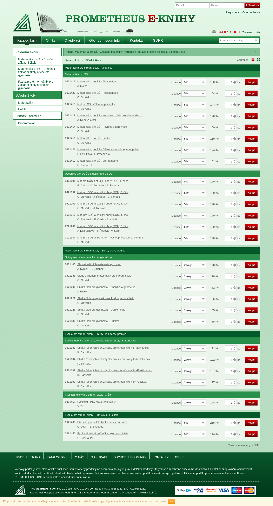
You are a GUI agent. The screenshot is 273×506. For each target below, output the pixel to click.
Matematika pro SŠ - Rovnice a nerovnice (102, 126)
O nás (50, 40)
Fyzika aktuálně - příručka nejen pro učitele (102, 433)
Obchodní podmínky (105, 40)
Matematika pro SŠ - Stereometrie (97, 160)
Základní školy (26, 52)
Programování (27, 123)
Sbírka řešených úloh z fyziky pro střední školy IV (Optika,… (112, 381)
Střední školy (25, 95)
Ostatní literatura (28, 116)
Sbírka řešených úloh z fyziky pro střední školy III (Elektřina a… (114, 370)
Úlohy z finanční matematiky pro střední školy (104, 275)
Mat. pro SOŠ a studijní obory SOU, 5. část (102, 226)
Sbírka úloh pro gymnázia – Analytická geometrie (106, 287)
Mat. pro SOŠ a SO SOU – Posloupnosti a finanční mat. (110, 237)
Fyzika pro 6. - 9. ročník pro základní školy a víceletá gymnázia (35, 85)
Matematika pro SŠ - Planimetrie (96, 81)
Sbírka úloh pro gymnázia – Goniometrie (101, 309)
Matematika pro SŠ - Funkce (94, 138)
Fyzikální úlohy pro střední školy (96, 401)
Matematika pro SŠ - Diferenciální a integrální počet (108, 149)
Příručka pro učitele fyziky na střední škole (102, 422)
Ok (171, 501)
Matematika (25, 102)
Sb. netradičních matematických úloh (99, 264)
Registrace (232, 12)
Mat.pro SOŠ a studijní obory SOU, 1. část (102, 180)
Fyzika (22, 108)
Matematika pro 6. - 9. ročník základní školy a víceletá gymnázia (36, 72)
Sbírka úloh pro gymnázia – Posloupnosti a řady (105, 298)
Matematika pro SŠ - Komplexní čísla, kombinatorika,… (110, 115)
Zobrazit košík (251, 32)
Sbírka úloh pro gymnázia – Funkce (98, 321)
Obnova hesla (251, 12)
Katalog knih (27, 40)
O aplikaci (72, 40)
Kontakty (137, 40)
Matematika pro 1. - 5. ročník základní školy (36, 61)
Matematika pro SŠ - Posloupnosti (97, 92)
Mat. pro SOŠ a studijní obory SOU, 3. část (102, 203)
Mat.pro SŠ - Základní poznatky (96, 104)
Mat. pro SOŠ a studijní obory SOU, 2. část (102, 192)
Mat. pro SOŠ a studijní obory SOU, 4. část (102, 214)
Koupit (251, 82)
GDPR (158, 40)
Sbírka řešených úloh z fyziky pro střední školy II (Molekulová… (115, 359)
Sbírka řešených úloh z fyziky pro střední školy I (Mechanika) (113, 347)
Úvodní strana (28, 457)
